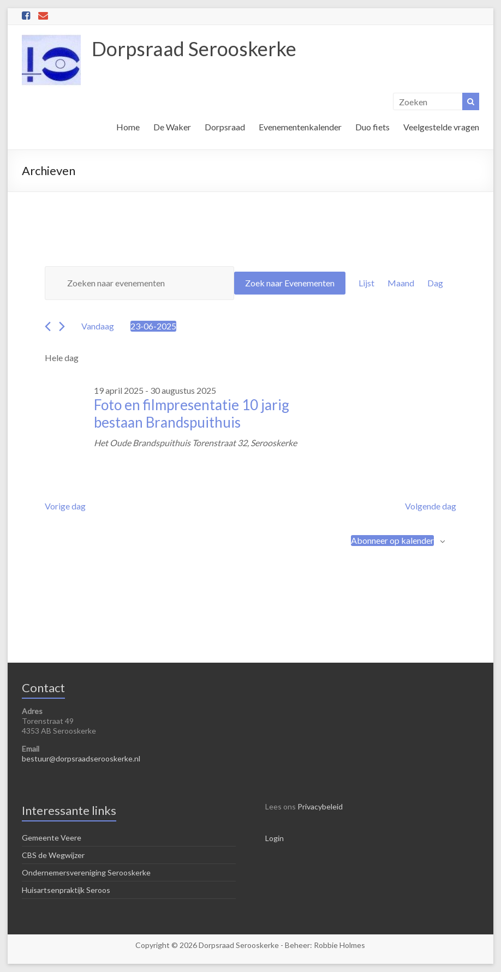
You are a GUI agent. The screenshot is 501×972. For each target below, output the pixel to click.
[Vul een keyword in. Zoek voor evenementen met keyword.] (139, 283)
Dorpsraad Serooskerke (194, 49)
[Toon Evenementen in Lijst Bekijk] (366, 283)
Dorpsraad (225, 127)
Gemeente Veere (51, 837)
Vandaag (97, 326)
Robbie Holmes (339, 945)
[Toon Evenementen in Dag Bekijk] (435, 283)
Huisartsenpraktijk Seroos (66, 890)
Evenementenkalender (300, 127)
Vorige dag (65, 506)
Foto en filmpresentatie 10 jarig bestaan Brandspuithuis (191, 413)
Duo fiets (372, 127)
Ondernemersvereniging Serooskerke (86, 872)
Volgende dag (430, 506)
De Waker (172, 127)
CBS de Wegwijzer (53, 855)
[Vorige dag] (48, 326)
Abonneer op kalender (392, 540)
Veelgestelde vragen (441, 127)
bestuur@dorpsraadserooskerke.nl (81, 758)
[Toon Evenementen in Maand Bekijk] (400, 283)
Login (274, 838)
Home (128, 127)
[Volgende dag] (62, 326)
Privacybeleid (320, 806)
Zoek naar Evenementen (290, 283)
